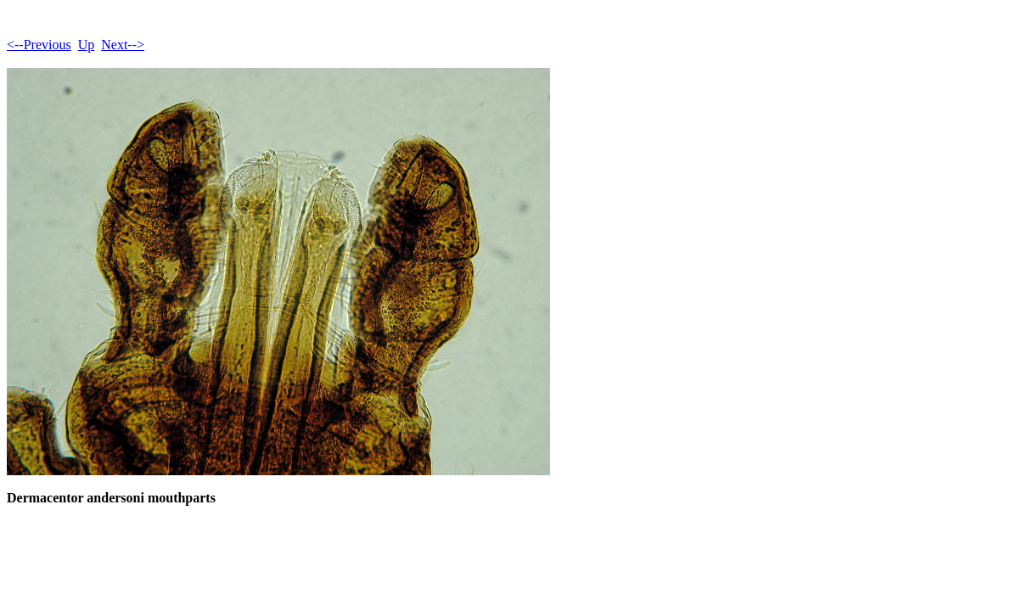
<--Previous (39, 44)
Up (86, 44)
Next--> (122, 44)
